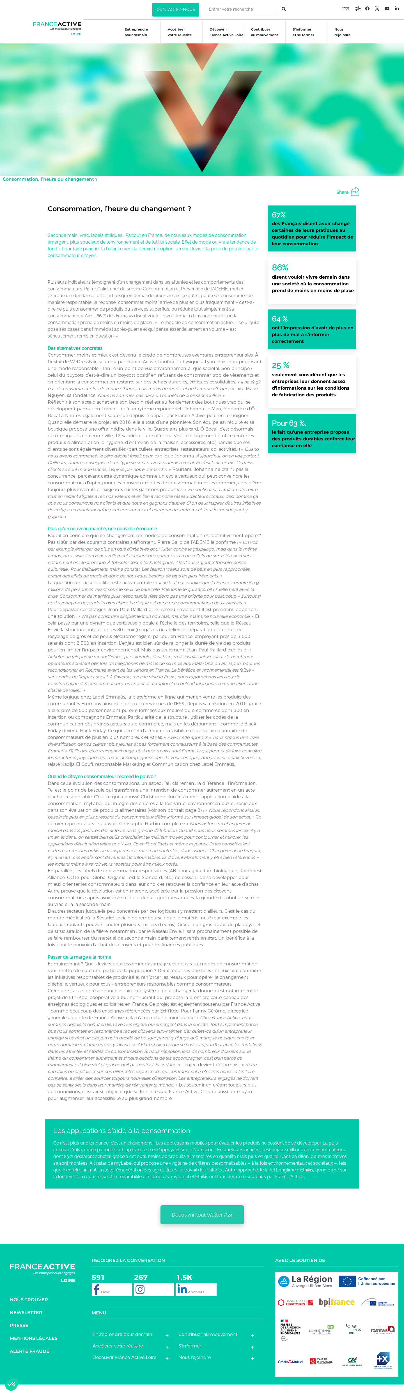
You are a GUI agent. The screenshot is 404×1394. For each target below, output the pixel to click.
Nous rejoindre (340, 37)
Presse (19, 1335)
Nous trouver (29, 1309)
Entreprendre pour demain (133, 37)
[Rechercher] (283, 9)
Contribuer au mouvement (261, 37)
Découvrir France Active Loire (224, 37)
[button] (175, 10)
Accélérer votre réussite (177, 37)
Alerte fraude (29, 1360)
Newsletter (26, 1322)
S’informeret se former (300, 37)
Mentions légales (34, 1348)
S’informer (189, 1355)
